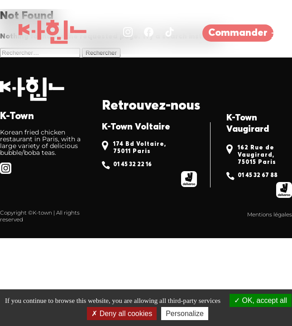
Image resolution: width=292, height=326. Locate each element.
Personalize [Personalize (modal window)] (185, 313)
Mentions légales (269, 214)
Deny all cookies (121, 313)
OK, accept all (260, 300)
